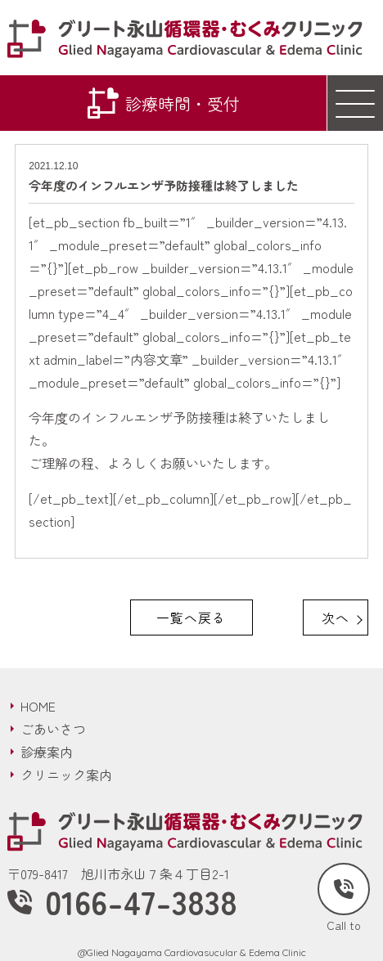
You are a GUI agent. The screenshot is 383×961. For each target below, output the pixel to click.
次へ (335, 617)
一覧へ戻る (191, 617)
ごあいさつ (53, 729)
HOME (38, 706)
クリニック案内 (66, 774)
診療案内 (46, 751)
